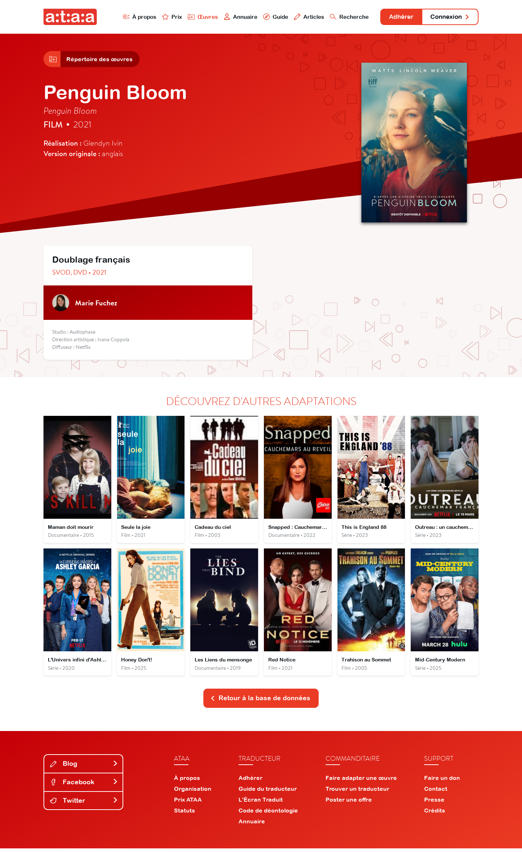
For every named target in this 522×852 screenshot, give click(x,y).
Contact (435, 792)
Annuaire (233, 16)
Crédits (434, 814)
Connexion (448, 17)
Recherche (342, 16)
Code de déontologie (268, 814)
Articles (301, 16)
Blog (84, 767)
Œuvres (195, 16)
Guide (268, 16)
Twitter (84, 804)
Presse (434, 803)
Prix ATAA (188, 803)
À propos (131, 16)
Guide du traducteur (268, 792)
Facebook (84, 786)
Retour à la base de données (260, 702)
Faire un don (442, 781)
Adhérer (396, 17)
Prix (164, 16)
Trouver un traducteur (357, 792)
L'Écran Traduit (261, 803)
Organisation (192, 792)
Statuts (184, 814)
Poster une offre (349, 803)
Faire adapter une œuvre (361, 781)
